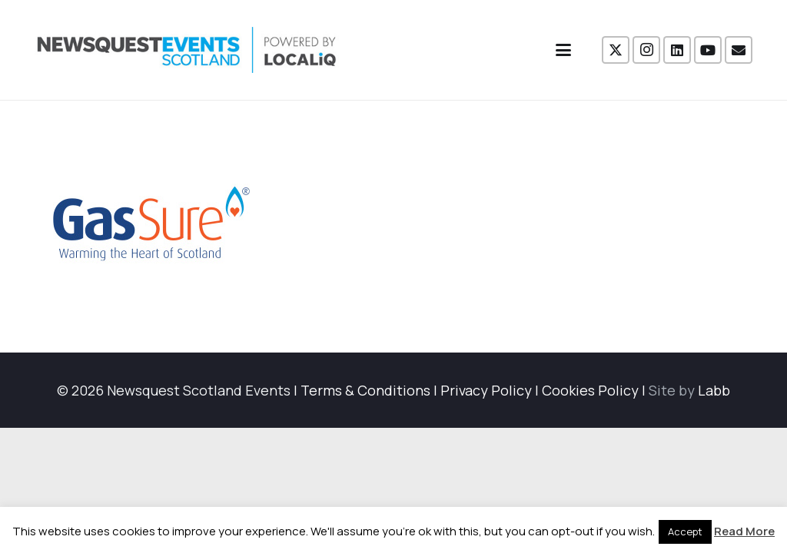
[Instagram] (646, 50)
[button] (564, 50)
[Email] (738, 50)
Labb (714, 390)
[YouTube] (708, 50)
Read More (744, 531)
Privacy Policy (486, 390)
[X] (615, 50)
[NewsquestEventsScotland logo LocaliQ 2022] (187, 50)
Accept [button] (685, 531)
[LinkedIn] (677, 50)
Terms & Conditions (365, 390)
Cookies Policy (590, 390)
